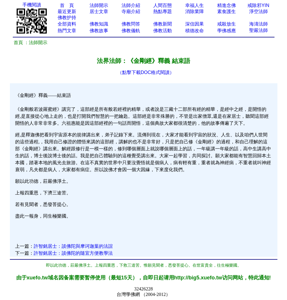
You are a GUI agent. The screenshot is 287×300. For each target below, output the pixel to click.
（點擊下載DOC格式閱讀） (145, 72)
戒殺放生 (226, 23)
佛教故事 (99, 30)
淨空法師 (258, 11)
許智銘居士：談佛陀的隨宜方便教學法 (73, 253)
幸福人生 (194, 5)
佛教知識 (99, 23)
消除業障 (194, 11)
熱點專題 (162, 11)
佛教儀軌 (131, 30)
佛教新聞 (162, 23)
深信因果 (194, 23)
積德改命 (194, 30)
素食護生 (226, 11)
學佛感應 (226, 30)
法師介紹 (131, 5)
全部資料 (67, 23)
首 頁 (67, 5)
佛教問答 (131, 23)
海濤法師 (258, 23)
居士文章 (99, 11)
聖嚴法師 (258, 30)
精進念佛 (226, 5)
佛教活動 (162, 30)
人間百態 (162, 5)
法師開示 (99, 5)
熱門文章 (67, 30)
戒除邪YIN (258, 5)
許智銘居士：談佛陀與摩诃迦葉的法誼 (73, 246)
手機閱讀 (31, 4)
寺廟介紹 (131, 11)
